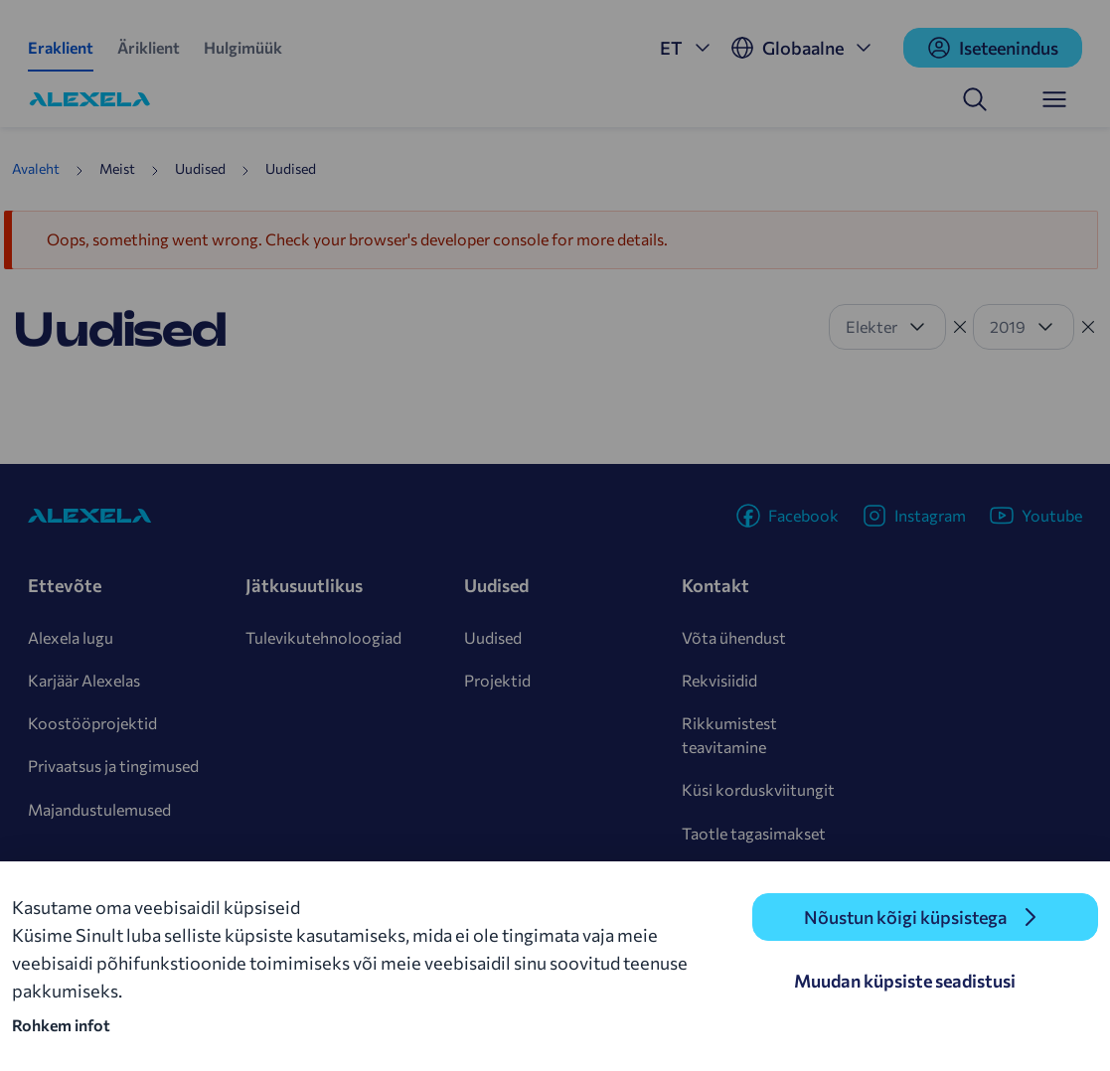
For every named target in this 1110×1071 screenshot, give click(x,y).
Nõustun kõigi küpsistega (905, 917)
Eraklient (60, 47)
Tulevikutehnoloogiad (323, 637)
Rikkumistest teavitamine (729, 734)
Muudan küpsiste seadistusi (905, 981)
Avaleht (36, 168)
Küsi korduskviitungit (758, 789)
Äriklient (148, 47)
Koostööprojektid (92, 722)
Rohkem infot (61, 1024)
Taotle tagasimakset (754, 833)
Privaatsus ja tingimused (113, 765)
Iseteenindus (992, 48)
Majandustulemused (99, 809)
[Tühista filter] (960, 327)
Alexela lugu (70, 637)
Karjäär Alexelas (84, 680)
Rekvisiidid (719, 680)
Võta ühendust (734, 637)
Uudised (493, 637)
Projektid (497, 680)
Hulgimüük (243, 47)
